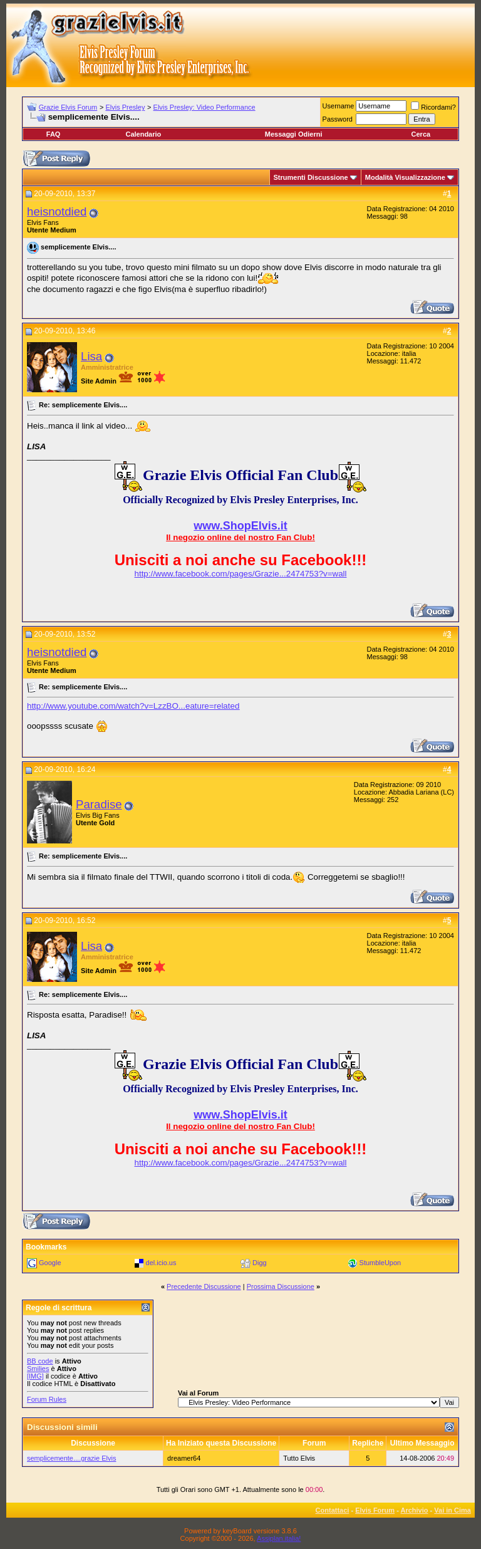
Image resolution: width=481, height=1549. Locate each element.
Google (50, 1262)
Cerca (421, 134)
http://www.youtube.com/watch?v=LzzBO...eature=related (133, 706)
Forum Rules (46, 1399)
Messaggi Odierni (294, 134)
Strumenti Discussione (311, 177)
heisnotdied (56, 211)
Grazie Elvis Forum (68, 107)
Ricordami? (433, 107)
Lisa (91, 356)
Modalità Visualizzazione (405, 177)
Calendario (143, 134)
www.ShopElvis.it (240, 525)
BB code (40, 1361)
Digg (259, 1262)
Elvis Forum (375, 1510)
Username (338, 106)
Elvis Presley (125, 107)
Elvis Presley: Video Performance (204, 107)
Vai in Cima (452, 1510)
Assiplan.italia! (279, 1538)
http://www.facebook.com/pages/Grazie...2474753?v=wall (241, 573)
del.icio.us (161, 1262)
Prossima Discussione (280, 1286)
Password (338, 119)
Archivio (414, 1510)
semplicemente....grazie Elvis (71, 1458)
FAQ (53, 134)
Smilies (38, 1368)
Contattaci (332, 1510)
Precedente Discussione (204, 1286)
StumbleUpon (380, 1262)
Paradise (99, 804)
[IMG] (35, 1376)
